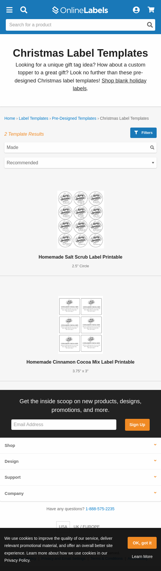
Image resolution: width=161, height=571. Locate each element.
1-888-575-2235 (100, 508)
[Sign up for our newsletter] (63, 424)
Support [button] (13, 477)
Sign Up (137, 424)
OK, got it (142, 543)
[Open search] (150, 25)
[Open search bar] (23, 10)
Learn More (142, 556)
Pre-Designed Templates (74, 118)
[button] (9, 10)
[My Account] (136, 10)
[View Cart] (151, 10)
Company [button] (14, 493)
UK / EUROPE (87, 526)
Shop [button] (10, 445)
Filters (143, 132)
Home (9, 118)
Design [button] (12, 461)
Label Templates (33, 118)
